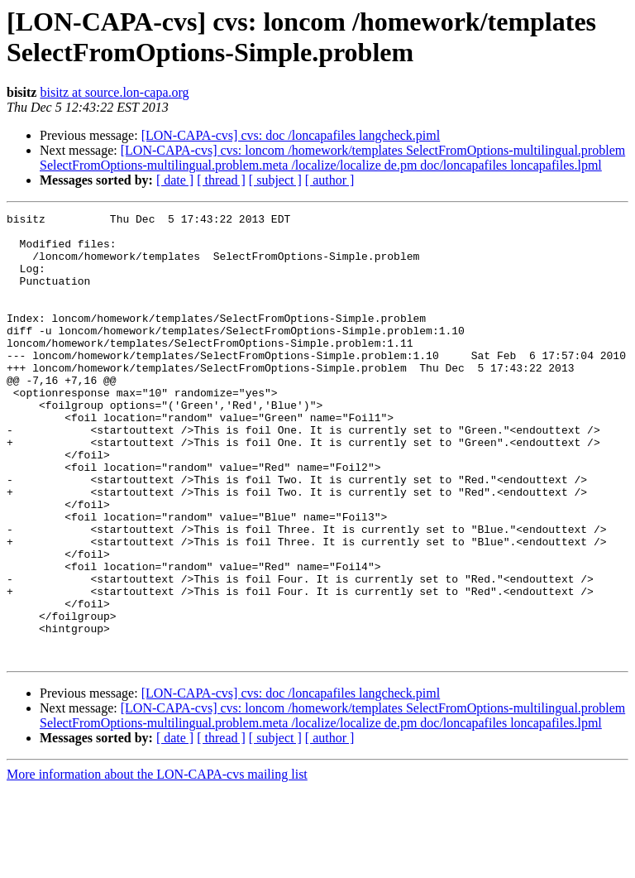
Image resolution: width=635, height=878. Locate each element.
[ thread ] (221, 180)
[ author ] (330, 180)
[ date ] (174, 180)
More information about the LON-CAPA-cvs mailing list (157, 863)
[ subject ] (275, 180)
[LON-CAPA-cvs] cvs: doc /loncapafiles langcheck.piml (291, 135)
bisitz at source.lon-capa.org (114, 92)
